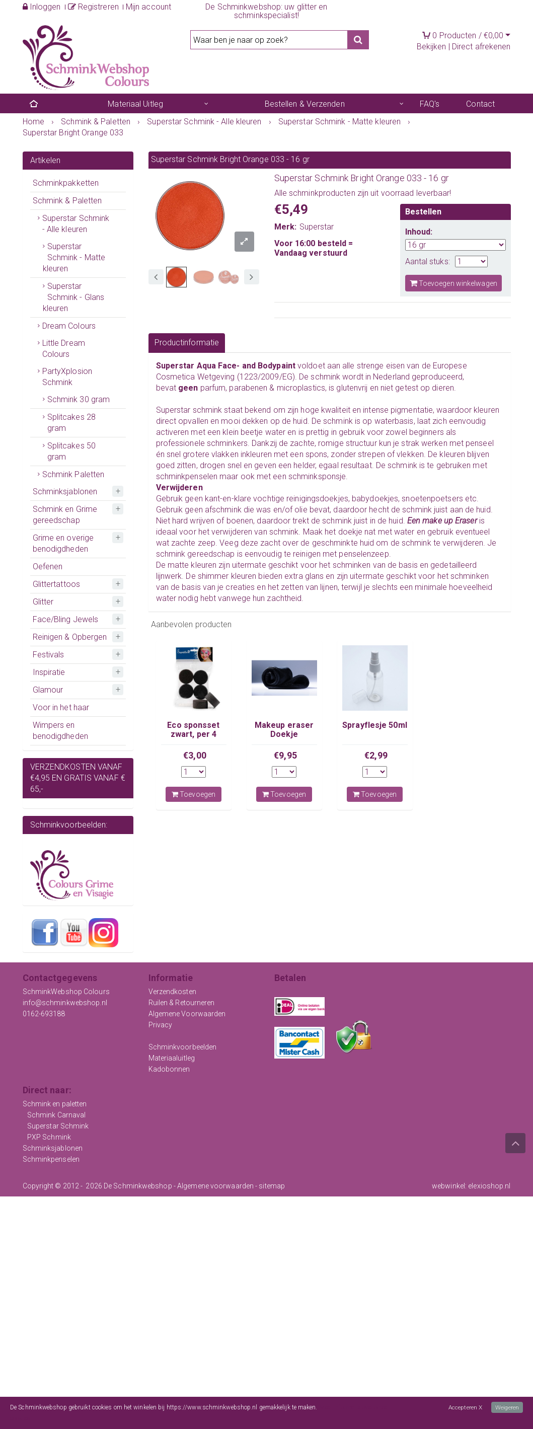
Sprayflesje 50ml (374, 725)
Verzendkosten (172, 992)
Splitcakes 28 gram (71, 422)
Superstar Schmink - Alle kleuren (76, 223)
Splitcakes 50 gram (71, 451)
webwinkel (448, 1186)
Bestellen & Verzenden (305, 104)
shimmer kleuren (228, 576)
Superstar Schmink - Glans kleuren (74, 297)
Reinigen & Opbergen (70, 637)
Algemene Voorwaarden (187, 1014)
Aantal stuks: (427, 261)
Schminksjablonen (65, 491)
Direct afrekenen (481, 46)
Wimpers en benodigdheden (60, 730)
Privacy (160, 1025)
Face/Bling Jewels (66, 619)
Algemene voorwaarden (215, 1186)
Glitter (43, 602)
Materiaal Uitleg (135, 104)
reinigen (308, 554)
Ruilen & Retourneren (181, 1003)
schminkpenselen (187, 476)
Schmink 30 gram (78, 399)
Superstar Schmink (58, 1126)
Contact (480, 104)
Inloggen (42, 7)
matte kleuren (192, 565)
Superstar (316, 227)
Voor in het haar (61, 707)
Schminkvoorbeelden (182, 1047)
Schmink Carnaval (56, 1115)
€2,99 (376, 755)
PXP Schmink (49, 1137)
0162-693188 (44, 1014)
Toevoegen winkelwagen (453, 283)
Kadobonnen (169, 1069)
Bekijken (431, 46)
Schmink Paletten (73, 474)
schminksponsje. (318, 476)
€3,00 (194, 755)
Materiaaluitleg (171, 1058)
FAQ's (430, 104)
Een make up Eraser (443, 520)
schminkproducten (322, 193)
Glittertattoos (56, 584)
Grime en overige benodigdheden (63, 543)
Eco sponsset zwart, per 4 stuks (193, 734)
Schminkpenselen (51, 1159)
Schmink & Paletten (67, 200)
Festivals (48, 654)
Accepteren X (464, 1407)
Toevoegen (193, 794)
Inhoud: (419, 232)
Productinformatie (187, 342)
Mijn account (148, 7)
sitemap (272, 1186)
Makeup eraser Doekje (284, 729)
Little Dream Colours (63, 348)
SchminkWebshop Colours (66, 992)
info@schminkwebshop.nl (65, 1003)
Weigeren (507, 1407)
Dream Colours (69, 326)
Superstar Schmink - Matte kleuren (74, 257)
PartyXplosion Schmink (67, 376)
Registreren (93, 7)
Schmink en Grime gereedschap (65, 514)
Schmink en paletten (55, 1104)
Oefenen (48, 566)
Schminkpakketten (66, 183)
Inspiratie (49, 672)
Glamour (48, 690)
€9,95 (285, 755)
